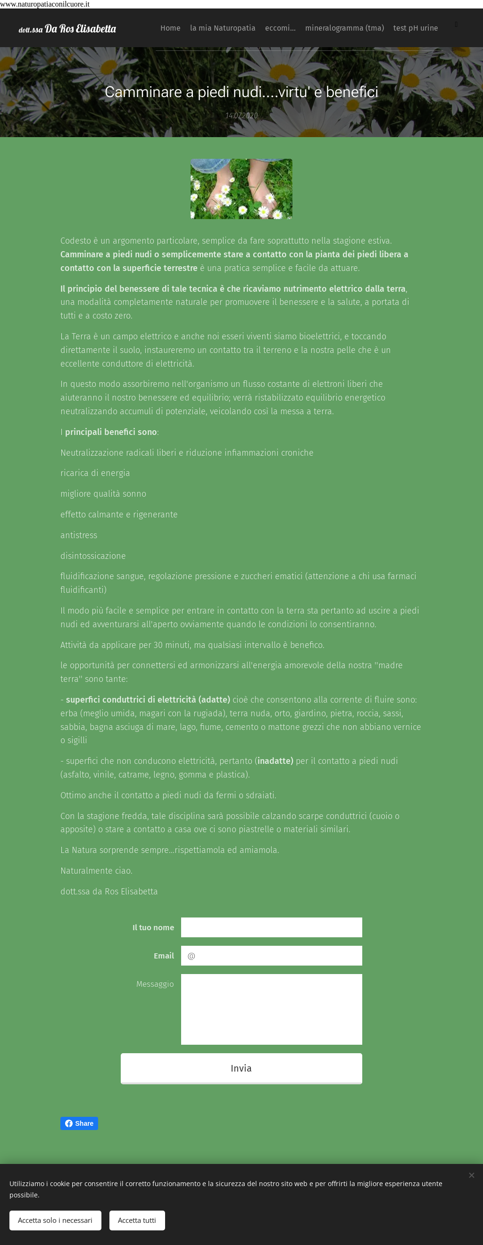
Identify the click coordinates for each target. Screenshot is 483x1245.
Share (79, 1123)
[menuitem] (162, 27)
